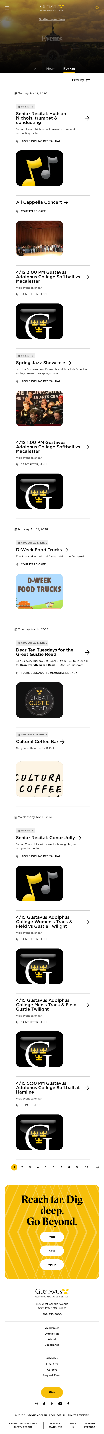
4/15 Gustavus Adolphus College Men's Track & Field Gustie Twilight (46, 1005)
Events (69, 69)
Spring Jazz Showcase (40, 363)
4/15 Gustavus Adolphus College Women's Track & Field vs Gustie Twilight (44, 922)
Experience (52, 1345)
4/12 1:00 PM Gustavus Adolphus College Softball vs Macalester (48, 447)
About (52, 1339)
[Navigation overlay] (7, 7)
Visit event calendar (29, 288)
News (50, 69)
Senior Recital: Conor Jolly (45, 838)
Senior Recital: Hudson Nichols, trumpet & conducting (41, 118)
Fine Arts (52, 1364)
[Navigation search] (97, 8)
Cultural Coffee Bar (37, 742)
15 (87, 1167)
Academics (52, 1328)
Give (52, 1392)
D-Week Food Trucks (39, 550)
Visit (52, 1237)
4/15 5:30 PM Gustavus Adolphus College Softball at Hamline (48, 1087)
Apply (52, 1264)
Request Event (52, 1375)
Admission (52, 1334)
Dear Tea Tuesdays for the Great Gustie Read (44, 652)
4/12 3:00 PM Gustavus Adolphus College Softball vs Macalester (48, 276)
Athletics (52, 1358)
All (36, 69)
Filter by (78, 80)
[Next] (96, 1167)
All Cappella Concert (39, 202)
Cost (52, 1250)
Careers (52, 1370)
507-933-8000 (52, 1314)
